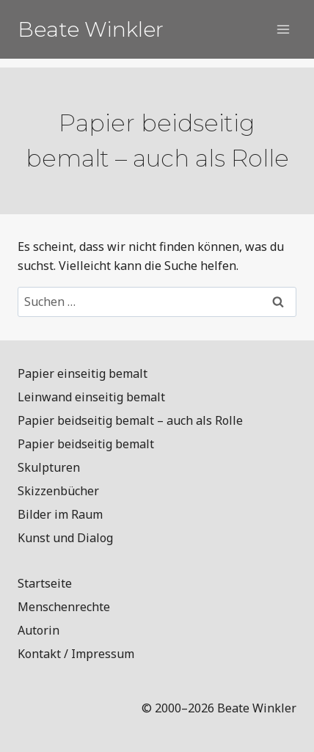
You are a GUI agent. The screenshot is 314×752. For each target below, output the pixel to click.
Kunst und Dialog (65, 538)
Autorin (38, 630)
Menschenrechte (64, 607)
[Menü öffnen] (282, 29)
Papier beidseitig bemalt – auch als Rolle (130, 420)
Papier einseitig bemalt (82, 373)
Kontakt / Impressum (76, 654)
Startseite (45, 583)
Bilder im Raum (60, 514)
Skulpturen (49, 467)
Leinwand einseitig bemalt (91, 397)
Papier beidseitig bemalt (86, 444)
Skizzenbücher (58, 491)
